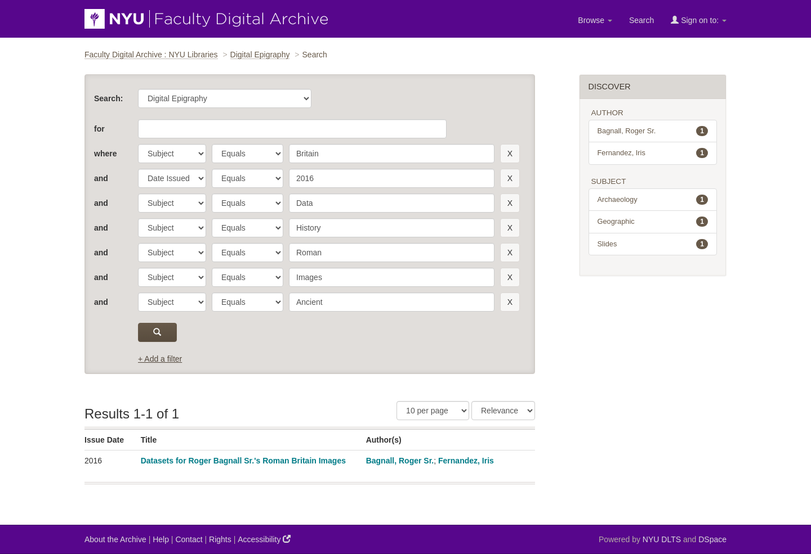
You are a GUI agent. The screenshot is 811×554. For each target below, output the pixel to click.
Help (161, 539)
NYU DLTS (662, 539)
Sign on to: (699, 20)
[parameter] (172, 153)
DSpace (712, 539)
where (105, 153)
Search (641, 20)
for (99, 128)
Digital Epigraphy (260, 54)
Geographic (653, 222)
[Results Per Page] (432, 410)
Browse (595, 20)
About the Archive (115, 539)
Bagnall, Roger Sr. (400, 460)
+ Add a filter (160, 358)
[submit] (157, 332)
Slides (653, 244)
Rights (220, 539)
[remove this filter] (510, 153)
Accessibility (264, 539)
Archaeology (653, 200)
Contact (188, 539)
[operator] (247, 153)
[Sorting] (503, 410)
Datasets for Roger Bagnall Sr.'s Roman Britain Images (243, 460)
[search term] (391, 153)
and (101, 178)
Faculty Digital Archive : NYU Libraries (151, 54)
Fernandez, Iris (466, 460)
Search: (108, 98)
